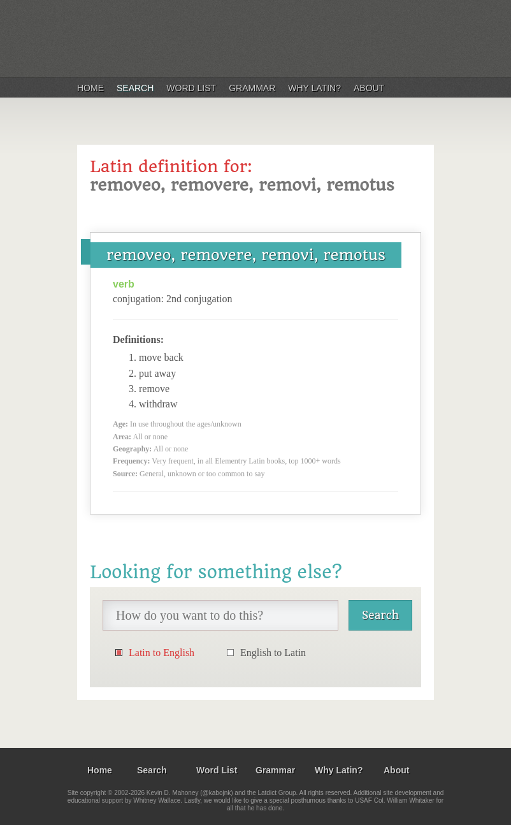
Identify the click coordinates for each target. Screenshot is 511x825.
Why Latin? (314, 88)
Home (90, 88)
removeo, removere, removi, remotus (245, 255)
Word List (191, 88)
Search (135, 88)
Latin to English (161, 652)
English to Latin (273, 652)
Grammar (252, 88)
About (369, 88)
